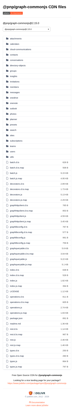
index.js (13, 280)
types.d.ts (14, 350)
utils (12, 157)
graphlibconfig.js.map (20, 243)
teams (13, 146)
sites (12, 135)
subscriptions (16, 141)
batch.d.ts (14, 162)
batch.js (13, 173)
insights (13, 76)
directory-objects (18, 65)
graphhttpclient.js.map (20, 221)
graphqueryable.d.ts (19, 248)
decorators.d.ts (17, 184)
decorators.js (16, 194)
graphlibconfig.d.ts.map (21, 232)
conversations (16, 60)
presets (13, 124)
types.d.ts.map (17, 356)
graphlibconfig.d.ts (18, 227)
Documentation (37, 402)
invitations (14, 81)
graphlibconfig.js (17, 237)
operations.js (16, 307)
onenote (14, 103)
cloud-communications (20, 49)
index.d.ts (14, 270)
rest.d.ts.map (16, 334)
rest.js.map (15, 345)
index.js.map (16, 286)
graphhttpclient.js (18, 216)
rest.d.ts (13, 329)
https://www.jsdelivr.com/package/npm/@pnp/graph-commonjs (37, 383)
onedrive (14, 98)
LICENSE (14, 291)
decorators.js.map (18, 200)
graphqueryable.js (18, 259)
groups (13, 71)
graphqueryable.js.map (21, 264)
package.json (16, 318)
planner (13, 119)
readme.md (15, 323)
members (14, 87)
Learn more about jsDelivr (37, 405)
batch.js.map (16, 178)
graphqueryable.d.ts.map (22, 254)
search (13, 130)
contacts (14, 55)
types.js (13, 361)
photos (13, 114)
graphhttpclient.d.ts (19, 205)
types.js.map (16, 366)
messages (15, 92)
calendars (14, 44)
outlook (13, 108)
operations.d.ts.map (19, 302)
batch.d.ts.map (17, 167)
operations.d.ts (17, 297)
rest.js (13, 340)
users (12, 151)
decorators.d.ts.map (19, 189)
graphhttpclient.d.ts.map (21, 210)
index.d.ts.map (17, 275)
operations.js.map (18, 313)
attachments (16, 38)
